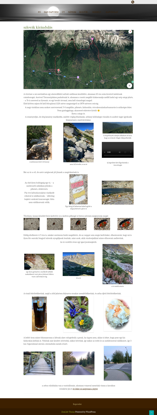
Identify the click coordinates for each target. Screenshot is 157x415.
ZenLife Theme (68, 412)
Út (63, 12)
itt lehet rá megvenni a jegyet (85, 389)
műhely (96, 12)
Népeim (72, 12)
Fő (39, 12)
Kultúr (83, 12)
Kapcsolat (112, 12)
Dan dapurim (51, 12)
